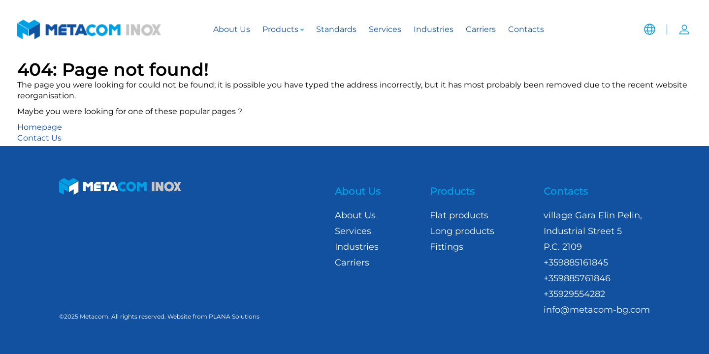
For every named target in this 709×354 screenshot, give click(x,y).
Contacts (526, 29)
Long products (462, 231)
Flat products (459, 215)
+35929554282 (574, 294)
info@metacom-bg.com (597, 309)
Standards (336, 29)
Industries (433, 29)
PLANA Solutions (234, 316)
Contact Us (39, 138)
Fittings (446, 246)
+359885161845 (576, 262)
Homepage (39, 127)
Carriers (481, 29)
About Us (231, 29)
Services (385, 29)
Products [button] (283, 29)
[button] (649, 22)
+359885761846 (577, 278)
